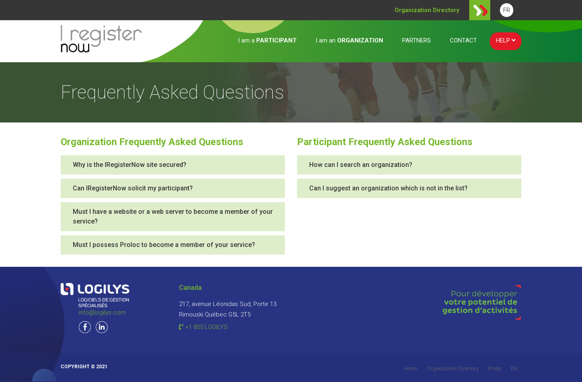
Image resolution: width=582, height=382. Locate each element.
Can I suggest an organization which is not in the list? (388, 188)
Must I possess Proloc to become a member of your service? (164, 245)
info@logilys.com (102, 312)
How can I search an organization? (360, 165)
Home (411, 368)
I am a (267, 40)
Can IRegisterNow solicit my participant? (133, 188)
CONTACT (463, 40)
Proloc (495, 368)
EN (514, 368)
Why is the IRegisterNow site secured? (129, 165)
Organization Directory (453, 368)
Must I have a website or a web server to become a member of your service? (173, 216)
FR (506, 10)
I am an (349, 40)
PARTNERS (416, 40)
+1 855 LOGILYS (203, 327)
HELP (505, 40)
